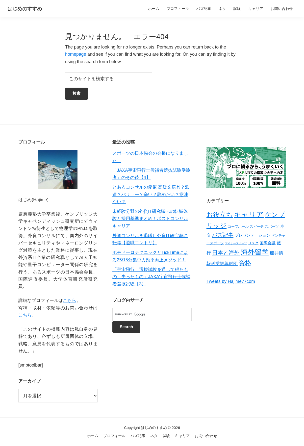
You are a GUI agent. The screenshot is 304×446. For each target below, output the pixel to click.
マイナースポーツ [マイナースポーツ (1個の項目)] (236, 243)
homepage (75, 54)
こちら (69, 300)
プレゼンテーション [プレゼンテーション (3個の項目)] (252, 235)
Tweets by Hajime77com (230, 281)
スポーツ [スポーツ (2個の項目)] (272, 226)
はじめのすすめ (24, 8)
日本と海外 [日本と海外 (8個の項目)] (226, 252)
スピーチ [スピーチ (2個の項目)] (257, 226)
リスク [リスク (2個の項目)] (253, 243)
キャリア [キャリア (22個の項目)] (249, 214)
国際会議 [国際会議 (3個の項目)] (268, 243)
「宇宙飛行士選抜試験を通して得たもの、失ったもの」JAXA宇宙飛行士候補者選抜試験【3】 (151, 277)
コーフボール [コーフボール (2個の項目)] (238, 226)
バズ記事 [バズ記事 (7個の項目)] (222, 235)
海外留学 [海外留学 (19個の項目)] (255, 252)
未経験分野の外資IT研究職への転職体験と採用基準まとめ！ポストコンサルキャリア (150, 218)
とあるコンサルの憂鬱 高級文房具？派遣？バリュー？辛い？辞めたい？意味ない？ (150, 194)
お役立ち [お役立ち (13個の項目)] (219, 214)
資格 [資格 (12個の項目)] (245, 262)
